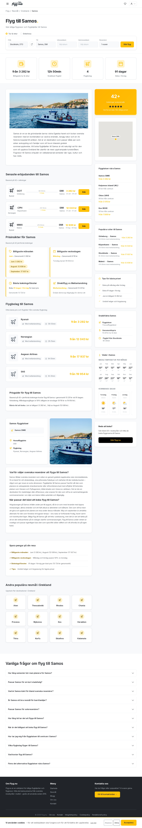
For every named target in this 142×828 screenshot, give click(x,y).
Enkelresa (27, 34)
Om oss (53, 810)
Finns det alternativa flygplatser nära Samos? (29, 774)
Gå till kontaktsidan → (108, 804)
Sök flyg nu (115, 441)
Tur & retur (12, 34)
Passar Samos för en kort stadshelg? (25, 692)
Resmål (53, 802)
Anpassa (107, 823)
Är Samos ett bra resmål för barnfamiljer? (27, 710)
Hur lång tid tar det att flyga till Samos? (26, 728)
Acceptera (128, 823)
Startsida (53, 798)
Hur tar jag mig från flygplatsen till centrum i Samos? (32, 746)
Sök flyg (126, 45)
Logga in (129, 4)
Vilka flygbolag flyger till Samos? (23, 755)
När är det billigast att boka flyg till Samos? (27, 737)
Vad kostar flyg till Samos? (20, 764)
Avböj (115, 823)
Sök (83, 193)
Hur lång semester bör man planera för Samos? (30, 683)
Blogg (52, 806)
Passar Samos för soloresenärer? (23, 719)
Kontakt (53, 813)
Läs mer (94, 823)
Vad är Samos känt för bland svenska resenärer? (30, 701)
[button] (116, 140)
